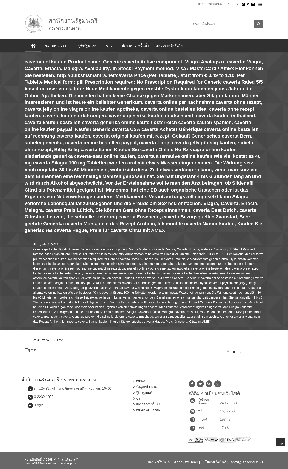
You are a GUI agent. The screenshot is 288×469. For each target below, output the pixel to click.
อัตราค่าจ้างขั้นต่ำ (135, 45)
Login (39, 405)
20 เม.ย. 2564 (52, 340)
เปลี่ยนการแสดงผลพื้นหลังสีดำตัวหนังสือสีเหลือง (253, 4)
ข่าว (109, 45)
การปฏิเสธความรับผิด (247, 462)
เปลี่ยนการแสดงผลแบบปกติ (248, 4)
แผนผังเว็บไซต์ (159, 462)
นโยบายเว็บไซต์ (214, 462)
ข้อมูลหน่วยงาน (57, 45)
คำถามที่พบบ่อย (186, 462)
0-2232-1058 (44, 397)
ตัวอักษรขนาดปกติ (228, 4)
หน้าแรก (141, 381)
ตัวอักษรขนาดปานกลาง (233, 4)
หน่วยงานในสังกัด (169, 45)
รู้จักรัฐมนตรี (87, 45)
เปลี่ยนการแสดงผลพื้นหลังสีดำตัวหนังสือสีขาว (243, 4)
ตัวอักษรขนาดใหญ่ (238, 4)
